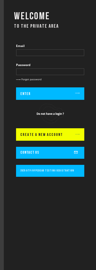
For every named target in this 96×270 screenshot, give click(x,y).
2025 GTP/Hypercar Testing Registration (47, 170)
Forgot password (29, 79)
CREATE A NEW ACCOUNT (50, 135)
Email (20, 46)
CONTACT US (50, 151)
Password (23, 65)
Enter (50, 94)
